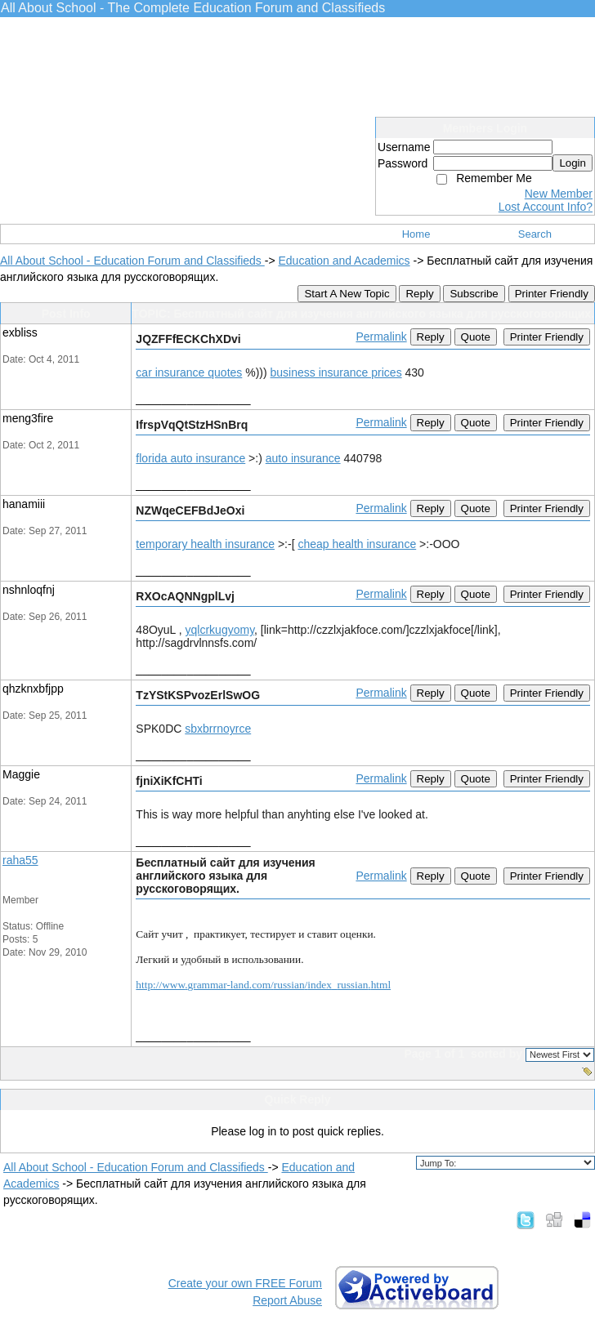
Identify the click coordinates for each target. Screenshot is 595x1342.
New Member (559, 193)
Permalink (381, 336)
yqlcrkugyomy (220, 629)
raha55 (20, 860)
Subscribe (474, 294)
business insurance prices (336, 372)
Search (535, 234)
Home (416, 234)
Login (572, 163)
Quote (475, 337)
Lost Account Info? (546, 206)
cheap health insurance (357, 544)
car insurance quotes (189, 372)
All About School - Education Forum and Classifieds (132, 260)
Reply (419, 294)
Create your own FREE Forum (245, 1283)
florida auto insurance (190, 458)
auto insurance (303, 458)
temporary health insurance (205, 544)
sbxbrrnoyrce (218, 728)
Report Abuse (287, 1300)
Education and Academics (343, 260)
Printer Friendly (551, 294)
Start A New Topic (346, 294)
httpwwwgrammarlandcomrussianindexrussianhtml (263, 985)
